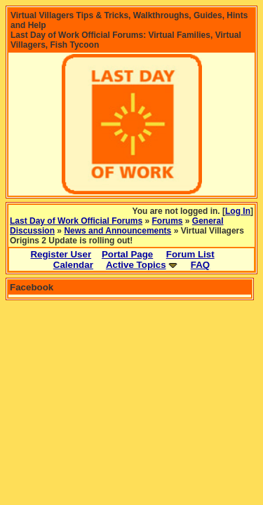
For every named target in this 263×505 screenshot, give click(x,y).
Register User (60, 254)
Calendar (73, 265)
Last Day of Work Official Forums (76, 221)
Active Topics (136, 265)
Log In (237, 211)
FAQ (200, 265)
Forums (167, 221)
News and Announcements (117, 231)
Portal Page (127, 254)
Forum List (190, 254)
